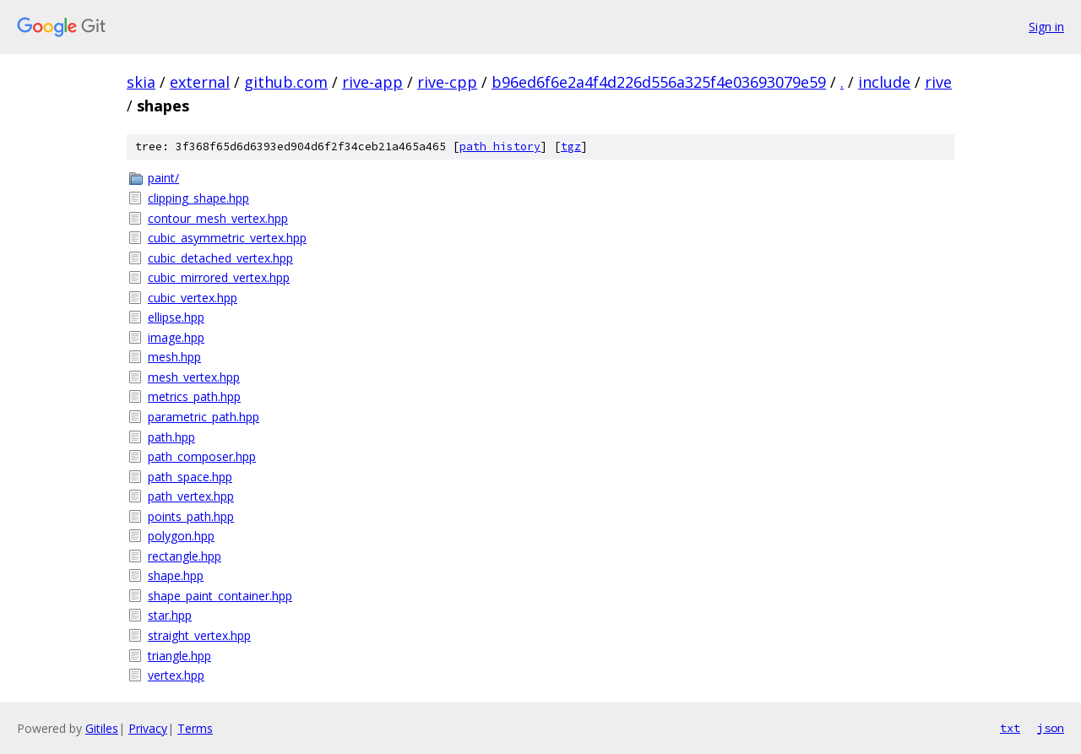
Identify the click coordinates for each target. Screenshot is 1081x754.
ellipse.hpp (176, 317)
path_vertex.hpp (191, 496)
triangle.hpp (179, 656)
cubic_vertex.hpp (192, 298)
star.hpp (170, 615)
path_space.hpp (190, 477)
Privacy (147, 728)
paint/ (163, 178)
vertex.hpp (176, 675)
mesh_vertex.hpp (194, 377)
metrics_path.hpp (194, 396)
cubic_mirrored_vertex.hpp (219, 277)
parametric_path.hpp (203, 417)
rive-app (372, 82)
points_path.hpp (191, 516)
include (884, 82)
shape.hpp (176, 575)
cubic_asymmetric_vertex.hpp (227, 238)
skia (141, 82)
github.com (286, 82)
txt (1010, 727)
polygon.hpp (181, 536)
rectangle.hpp (184, 556)
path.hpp (171, 437)
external (200, 82)
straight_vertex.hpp (199, 635)
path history (499, 146)
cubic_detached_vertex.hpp (220, 258)
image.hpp (176, 337)
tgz (571, 146)
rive (938, 82)
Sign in (1046, 27)
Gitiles (101, 728)
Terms (195, 728)
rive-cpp (447, 82)
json (1050, 727)
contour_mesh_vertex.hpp (218, 218)
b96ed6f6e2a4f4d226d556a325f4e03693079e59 (659, 82)
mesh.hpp (174, 357)
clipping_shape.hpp (198, 198)
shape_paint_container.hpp (220, 596)
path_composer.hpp (202, 456)
